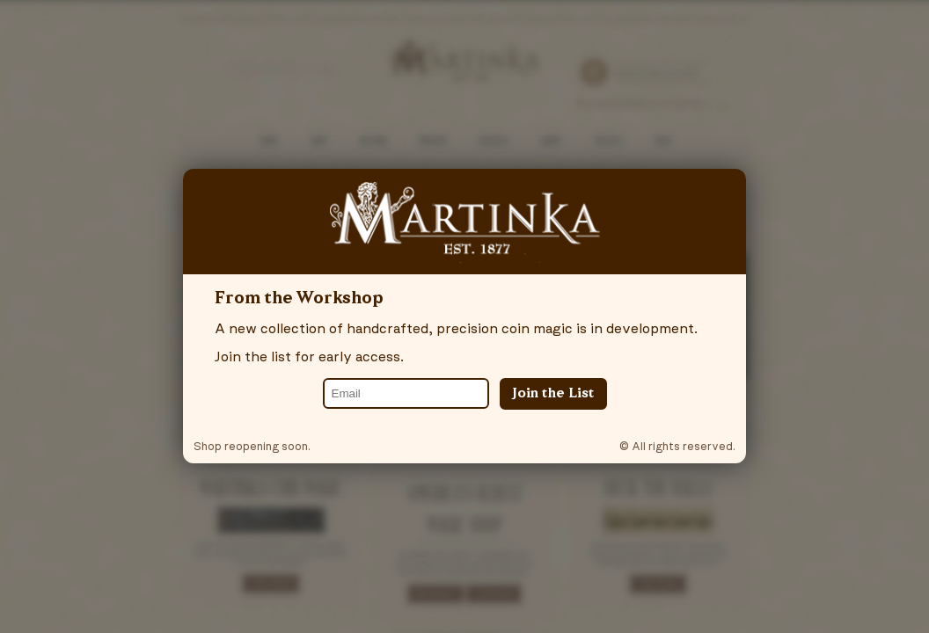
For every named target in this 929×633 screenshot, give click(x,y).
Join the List (553, 394)
